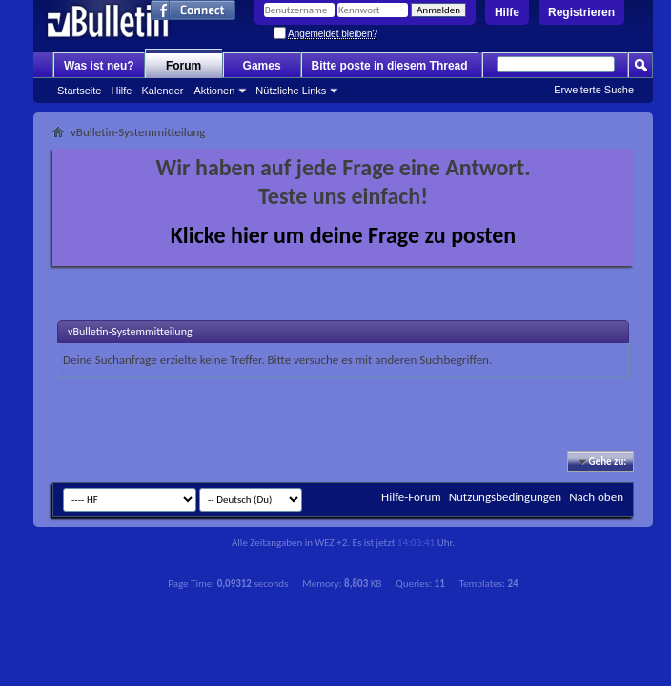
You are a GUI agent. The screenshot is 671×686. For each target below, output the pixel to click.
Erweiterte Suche (594, 89)
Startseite (79, 90)
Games (262, 65)
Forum (183, 65)
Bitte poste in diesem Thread (390, 65)
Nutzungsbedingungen (505, 497)
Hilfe (507, 12)
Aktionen (214, 90)
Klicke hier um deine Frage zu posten (344, 235)
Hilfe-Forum (411, 497)
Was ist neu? (99, 65)
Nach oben (596, 497)
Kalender (162, 90)
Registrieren (581, 12)
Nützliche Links (290, 90)
